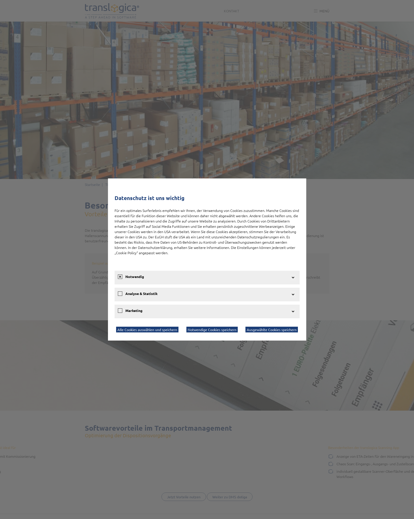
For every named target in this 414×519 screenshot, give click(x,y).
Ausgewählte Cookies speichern (272, 329)
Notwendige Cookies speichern (212, 329)
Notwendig (134, 276)
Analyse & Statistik (141, 293)
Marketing (134, 310)
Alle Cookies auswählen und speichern (147, 329)
